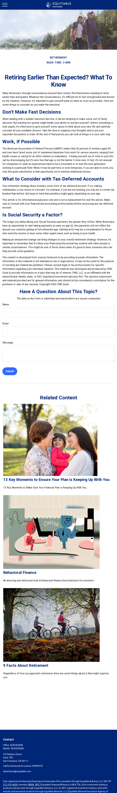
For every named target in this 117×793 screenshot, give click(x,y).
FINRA (31, 784)
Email (5, 323)
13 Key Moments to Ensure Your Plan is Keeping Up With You (56, 479)
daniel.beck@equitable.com (17, 771)
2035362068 (16, 745)
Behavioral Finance (19, 572)
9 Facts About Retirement (25, 665)
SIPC (37, 784)
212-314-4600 (10, 784)
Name (5, 304)
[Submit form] (9, 371)
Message (7, 342)
